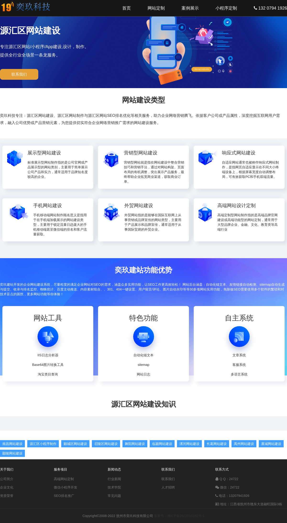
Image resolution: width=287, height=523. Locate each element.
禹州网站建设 (244, 444)
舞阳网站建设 (135, 444)
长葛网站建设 (217, 444)
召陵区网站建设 (106, 444)
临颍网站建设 (162, 444)
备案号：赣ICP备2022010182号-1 (179, 516)
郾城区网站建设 (75, 444)
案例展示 (190, 8)
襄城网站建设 (271, 444)
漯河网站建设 (189, 444)
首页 (126, 8)
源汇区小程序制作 (43, 444)
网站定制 (156, 8)
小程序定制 (226, 8)
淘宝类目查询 (48, 374)
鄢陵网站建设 (12, 453)
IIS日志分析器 (47, 355)
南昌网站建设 (12, 444)
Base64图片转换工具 (47, 365)
